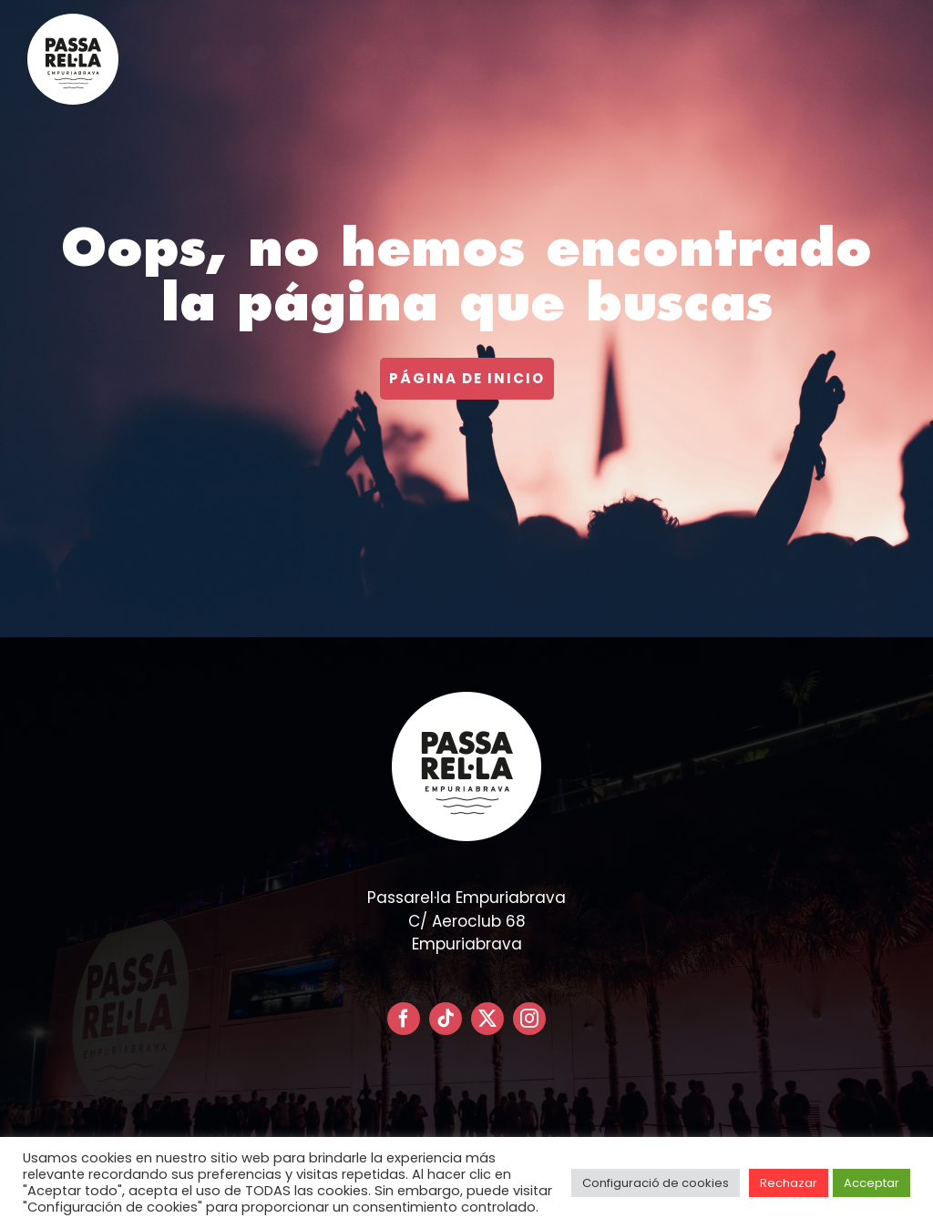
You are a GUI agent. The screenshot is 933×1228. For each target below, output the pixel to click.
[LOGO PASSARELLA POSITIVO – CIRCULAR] (72, 21)
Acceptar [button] (871, 1183)
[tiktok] (445, 1018)
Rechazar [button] (788, 1183)
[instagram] (529, 1018)
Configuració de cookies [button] (655, 1183)
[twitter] (487, 1018)
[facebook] (403, 1018)
